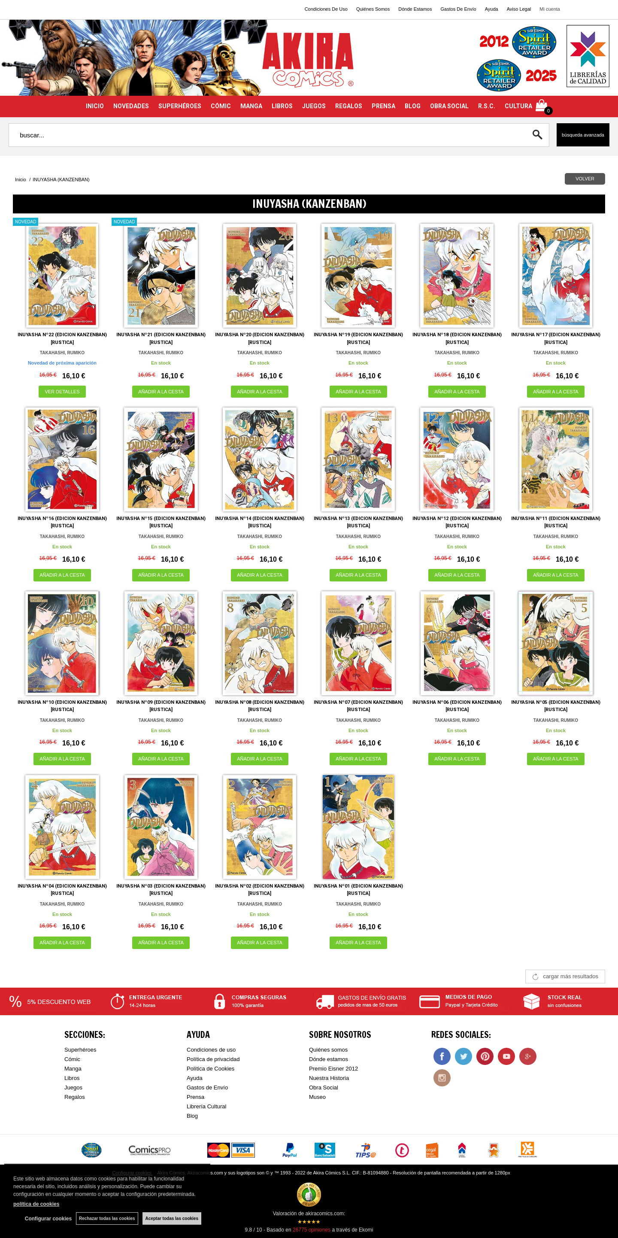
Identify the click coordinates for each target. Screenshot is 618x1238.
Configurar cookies (48, 1219)
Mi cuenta (549, 9)
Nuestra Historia (329, 1078)
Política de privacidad (213, 1059)
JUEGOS (314, 106)
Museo (317, 1097)
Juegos (73, 1087)
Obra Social (323, 1087)
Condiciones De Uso (326, 9)
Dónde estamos (328, 1059)
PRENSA (383, 106)
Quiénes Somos (373, 9)
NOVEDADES (131, 106)
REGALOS (348, 106)
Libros (71, 1078)
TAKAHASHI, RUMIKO (62, 352)
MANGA (251, 106)
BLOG (413, 106)
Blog (192, 1116)
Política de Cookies (210, 1068)
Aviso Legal (519, 9)
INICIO (95, 106)
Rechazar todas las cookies (107, 1218)
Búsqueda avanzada (583, 134)
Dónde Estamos (415, 9)
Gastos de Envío (207, 1087)
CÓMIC (221, 106)
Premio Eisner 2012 (333, 1068)
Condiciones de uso (211, 1049)
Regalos (74, 1097)
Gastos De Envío (458, 9)
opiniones (311, 1230)
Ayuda (491, 9)
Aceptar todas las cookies (171, 1218)
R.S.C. (486, 106)
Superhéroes (80, 1049)
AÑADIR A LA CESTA (161, 391)
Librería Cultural (207, 1106)
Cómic (72, 1059)
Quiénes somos (328, 1049)
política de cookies (36, 1204)
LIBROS (282, 106)
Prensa (195, 1097)
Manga (73, 1068)
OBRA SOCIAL (449, 106)
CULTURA (518, 106)
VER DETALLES (62, 391)
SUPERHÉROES (179, 106)
